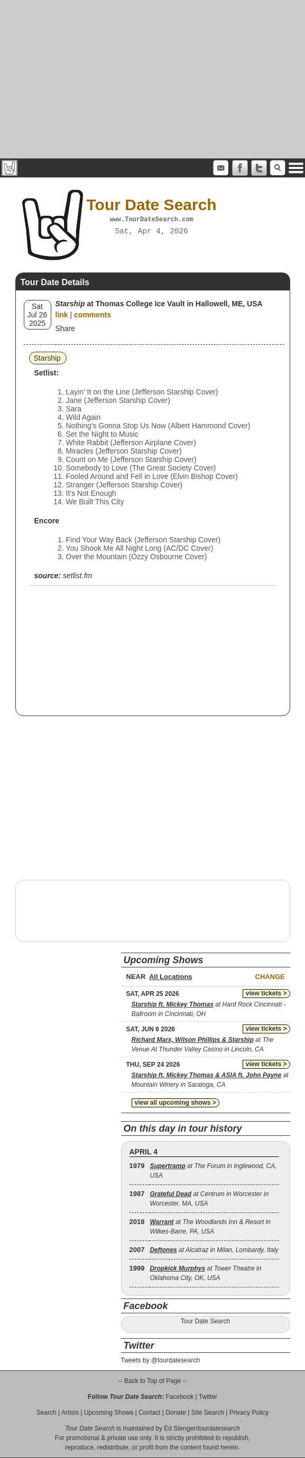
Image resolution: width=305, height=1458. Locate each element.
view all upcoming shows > (175, 1102)
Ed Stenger (180, 1428)
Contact (149, 1412)
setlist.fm (77, 575)
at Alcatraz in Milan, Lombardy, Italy (214, 1250)
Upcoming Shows (108, 1412)
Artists (70, 1412)
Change (270, 977)
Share (65, 328)
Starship (47, 358)
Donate (175, 1412)
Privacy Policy (249, 1412)
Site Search (207, 1412)
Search (46, 1412)
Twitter (208, 1396)
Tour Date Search (205, 1321)
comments (92, 315)
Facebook (179, 1396)
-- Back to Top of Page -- (152, 1381)
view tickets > (266, 993)
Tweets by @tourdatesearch (160, 1360)
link (62, 315)
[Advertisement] (152, 79)
